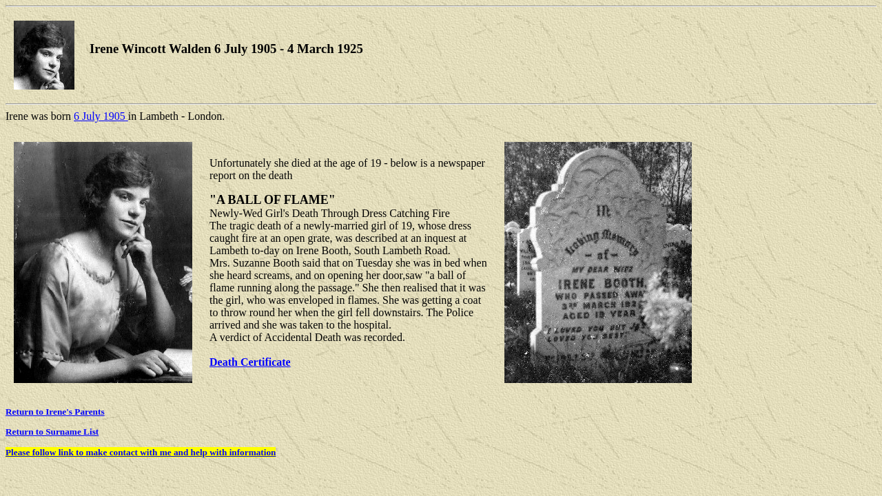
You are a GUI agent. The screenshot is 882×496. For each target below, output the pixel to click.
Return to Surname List (52, 431)
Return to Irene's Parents (55, 411)
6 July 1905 (101, 116)
